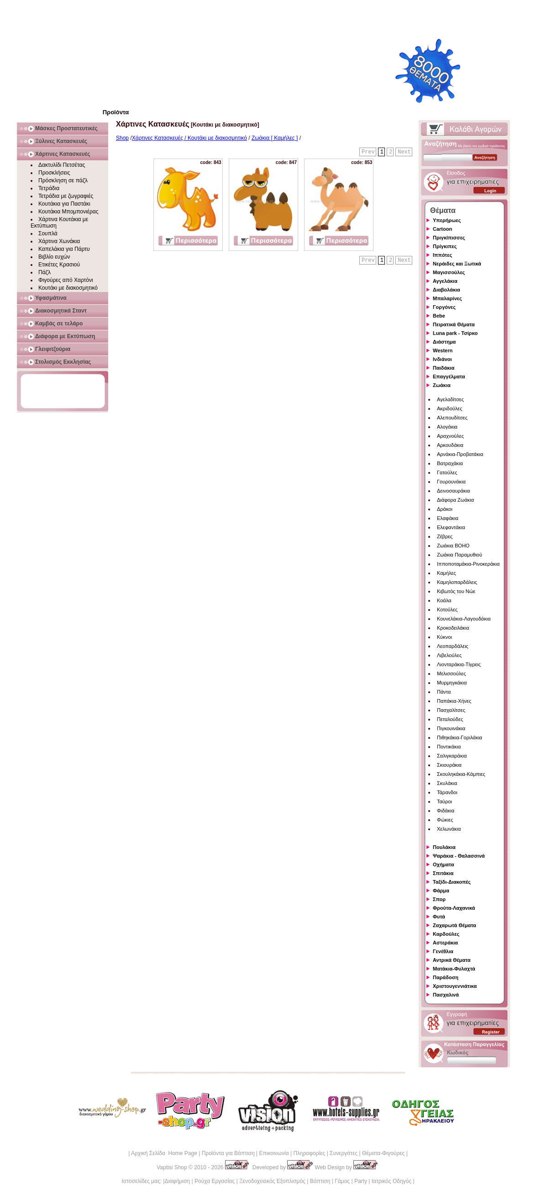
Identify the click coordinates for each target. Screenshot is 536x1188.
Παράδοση (445, 977)
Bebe (439, 315)
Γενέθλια (443, 951)
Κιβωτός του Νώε (456, 591)
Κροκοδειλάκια (453, 628)
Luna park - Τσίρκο (455, 333)
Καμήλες (446, 573)
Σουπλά (48, 233)
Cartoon (442, 229)
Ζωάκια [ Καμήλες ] (275, 138)
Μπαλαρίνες (447, 298)
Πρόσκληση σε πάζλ (63, 180)
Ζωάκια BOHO (453, 545)
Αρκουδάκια (450, 445)
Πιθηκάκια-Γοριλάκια (459, 737)
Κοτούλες (447, 609)
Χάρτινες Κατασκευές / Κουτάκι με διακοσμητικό (189, 138)
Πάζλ (44, 272)
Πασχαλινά (446, 994)
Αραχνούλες (450, 436)
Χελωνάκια (449, 829)
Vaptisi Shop (172, 1167)
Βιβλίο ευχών (54, 257)
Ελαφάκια (447, 518)
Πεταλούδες (450, 719)
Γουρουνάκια (451, 481)
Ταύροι (444, 801)
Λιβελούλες (449, 655)
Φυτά (439, 916)
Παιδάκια (443, 368)
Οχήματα (443, 864)
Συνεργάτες (343, 1153)
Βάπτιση (320, 1181)
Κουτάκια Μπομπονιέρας (68, 211)
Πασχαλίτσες (451, 710)
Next (404, 152)
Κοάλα (444, 600)
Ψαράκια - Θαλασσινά (459, 856)
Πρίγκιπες (445, 246)
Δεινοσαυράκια (453, 490)
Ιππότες (442, 255)
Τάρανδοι (447, 792)
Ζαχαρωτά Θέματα (454, 925)
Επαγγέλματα (449, 376)
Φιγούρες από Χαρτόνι (65, 280)
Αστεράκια (445, 942)
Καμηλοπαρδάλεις (457, 582)
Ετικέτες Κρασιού (59, 264)
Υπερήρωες (447, 220)
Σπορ (439, 899)
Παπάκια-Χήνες (454, 701)
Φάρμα (441, 890)
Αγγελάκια (445, 281)
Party (360, 1181)
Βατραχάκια (450, 463)
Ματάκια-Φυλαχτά (454, 968)
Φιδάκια (445, 810)
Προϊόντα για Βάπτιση (228, 1153)
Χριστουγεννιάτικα (455, 986)
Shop (122, 138)
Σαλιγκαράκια (452, 755)
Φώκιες (445, 819)
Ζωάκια (442, 385)
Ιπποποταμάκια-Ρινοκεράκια (468, 564)
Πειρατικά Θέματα (454, 324)
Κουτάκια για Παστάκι (64, 204)
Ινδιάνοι (442, 359)
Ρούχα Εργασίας (214, 1181)
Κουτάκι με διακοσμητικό (68, 288)
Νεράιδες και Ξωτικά (457, 263)
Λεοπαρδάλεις (452, 646)
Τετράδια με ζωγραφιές (65, 196)
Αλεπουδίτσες (452, 417)
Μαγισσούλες (449, 272)
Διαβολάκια (446, 289)
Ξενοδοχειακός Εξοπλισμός (272, 1181)
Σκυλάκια (447, 783)
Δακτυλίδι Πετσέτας (61, 165)
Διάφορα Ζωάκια (455, 500)
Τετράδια (48, 188)
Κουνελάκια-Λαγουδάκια (464, 618)
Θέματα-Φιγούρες (383, 1153)
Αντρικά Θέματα (451, 960)
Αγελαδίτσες (450, 399)
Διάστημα (444, 342)
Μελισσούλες (451, 673)
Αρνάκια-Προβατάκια (460, 454)
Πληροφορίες (309, 1153)
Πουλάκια (444, 847)
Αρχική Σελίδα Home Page (164, 1153)
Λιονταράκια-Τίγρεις (459, 664)
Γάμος (342, 1181)
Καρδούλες (446, 934)
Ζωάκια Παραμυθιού (459, 554)
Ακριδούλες (449, 408)
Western (442, 350)
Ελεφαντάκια (451, 527)
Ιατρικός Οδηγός (391, 1181)
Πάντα (444, 692)
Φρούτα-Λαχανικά (454, 908)
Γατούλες (447, 472)
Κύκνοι (444, 637)
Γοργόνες (444, 307)
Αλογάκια (447, 427)
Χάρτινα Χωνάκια (59, 241)
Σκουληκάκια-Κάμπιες (461, 774)
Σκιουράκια (449, 765)
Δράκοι (444, 509)
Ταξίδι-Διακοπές (452, 882)
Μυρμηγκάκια (452, 682)
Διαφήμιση (177, 1181)
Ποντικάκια (449, 746)
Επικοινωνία (274, 1153)
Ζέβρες (444, 536)
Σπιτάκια (443, 873)
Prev (368, 152)
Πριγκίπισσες (449, 237)
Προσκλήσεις (54, 173)
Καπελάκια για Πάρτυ (64, 249)
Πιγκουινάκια (451, 728)
